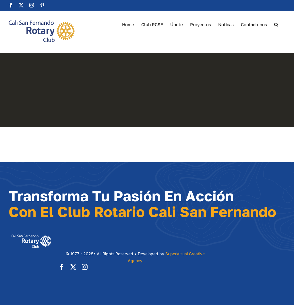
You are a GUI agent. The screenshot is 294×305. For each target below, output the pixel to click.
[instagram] (85, 267)
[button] (276, 24)
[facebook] (62, 267)
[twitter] (73, 267)
